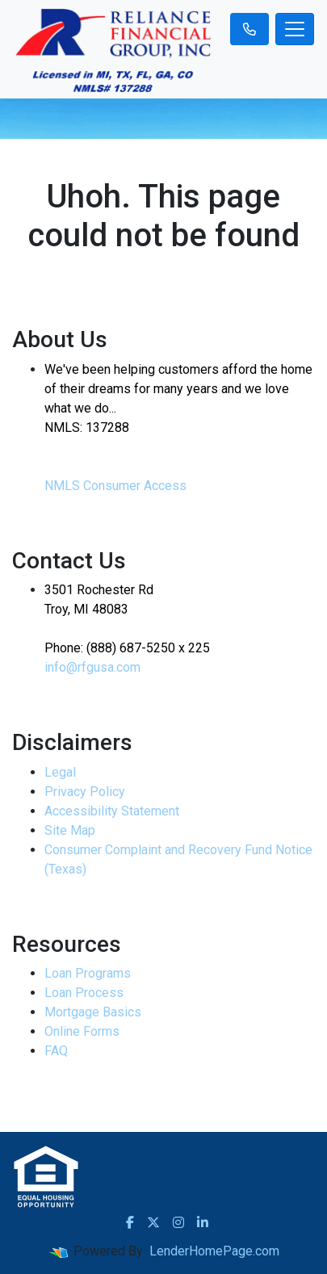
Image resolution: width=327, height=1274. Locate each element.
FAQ (56, 1050)
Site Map (69, 830)
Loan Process (84, 992)
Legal (60, 772)
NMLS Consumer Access (115, 485)
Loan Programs (87, 973)
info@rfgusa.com (92, 667)
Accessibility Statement (111, 811)
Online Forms (81, 1031)
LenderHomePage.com (214, 1251)
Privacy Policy (84, 791)
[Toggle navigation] (294, 29)
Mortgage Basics (92, 1012)
